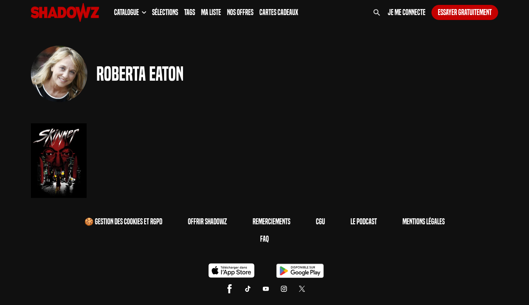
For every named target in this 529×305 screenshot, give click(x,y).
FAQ (264, 239)
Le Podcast (364, 221)
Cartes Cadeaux (278, 12)
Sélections (165, 12)
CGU (320, 221)
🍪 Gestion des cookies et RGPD (123, 221)
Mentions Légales (423, 221)
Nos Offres (240, 12)
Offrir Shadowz (207, 221)
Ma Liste (211, 12)
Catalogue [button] (130, 12)
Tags (189, 12)
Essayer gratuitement (465, 12)
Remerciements (271, 221)
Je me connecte (406, 12)
